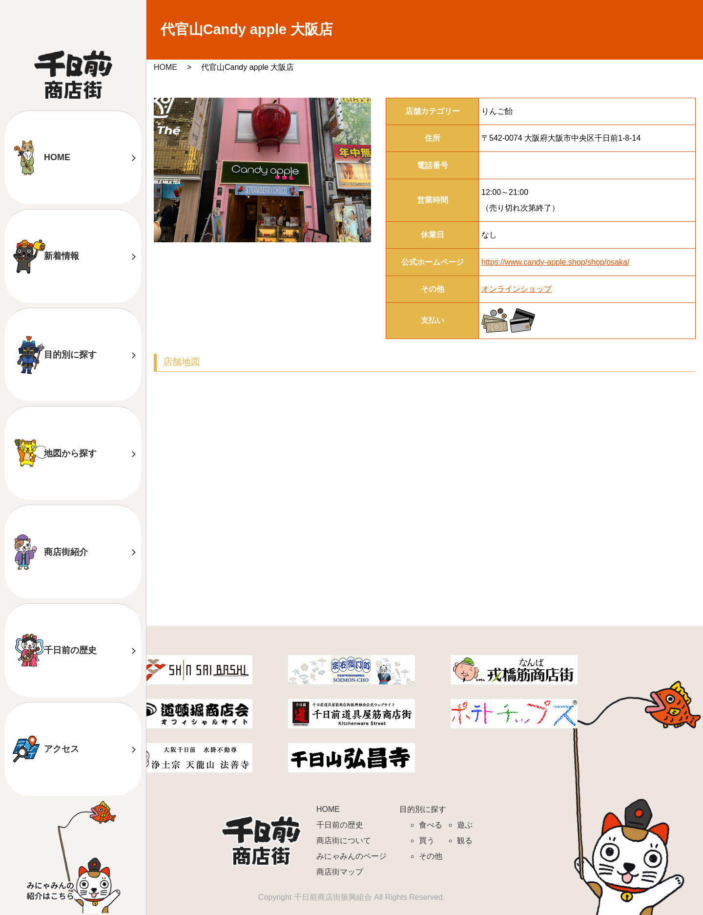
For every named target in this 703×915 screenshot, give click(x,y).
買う (426, 840)
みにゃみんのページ (351, 856)
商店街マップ (339, 872)
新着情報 (61, 256)
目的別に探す (70, 355)
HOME (57, 157)
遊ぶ (465, 825)
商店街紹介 (66, 552)
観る (465, 840)
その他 (430, 856)
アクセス (61, 749)
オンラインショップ (516, 289)
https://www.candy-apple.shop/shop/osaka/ (555, 262)
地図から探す (70, 453)
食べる (430, 825)
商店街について (343, 840)
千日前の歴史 (70, 650)
